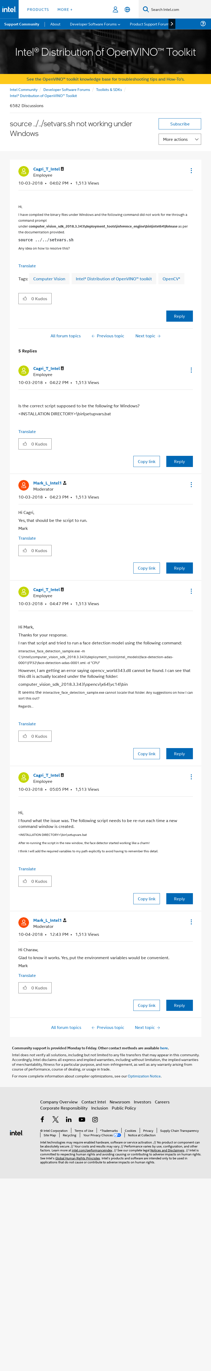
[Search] (146, 9)
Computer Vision (49, 279)
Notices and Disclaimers (167, 1149)
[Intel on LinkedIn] (68, 1120)
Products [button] (38, 9)
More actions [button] (175, 139)
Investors (142, 1102)
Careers (162, 1102)
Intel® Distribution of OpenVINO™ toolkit (114, 279)
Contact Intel (93, 1102)
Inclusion (99, 1108)
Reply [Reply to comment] (179, 461)
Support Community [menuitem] (21, 24)
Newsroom (120, 1102)
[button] (190, 170)
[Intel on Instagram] (95, 1120)
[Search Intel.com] (180, 9)
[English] (127, 9)
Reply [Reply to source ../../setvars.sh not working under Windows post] (179, 316)
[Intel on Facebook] (42, 1120)
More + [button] (65, 9)
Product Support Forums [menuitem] (150, 24)
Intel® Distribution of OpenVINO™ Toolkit (43, 95)
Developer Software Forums (66, 89)
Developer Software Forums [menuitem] (93, 24)
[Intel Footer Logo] (16, 1132)
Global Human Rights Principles (77, 1157)
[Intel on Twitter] (55, 1120)
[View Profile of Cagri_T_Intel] (48, 169)
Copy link (146, 461)
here (164, 1048)
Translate (27, 266)
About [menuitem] (55, 24)
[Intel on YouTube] (81, 1120)
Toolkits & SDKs (109, 89)
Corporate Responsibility (64, 1108)
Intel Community (24, 89)
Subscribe (180, 124)
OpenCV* (171, 279)
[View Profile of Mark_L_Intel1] (49, 483)
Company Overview (59, 1102)
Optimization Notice (144, 1076)
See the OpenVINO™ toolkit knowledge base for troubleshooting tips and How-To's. (105, 79)
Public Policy (124, 1108)
